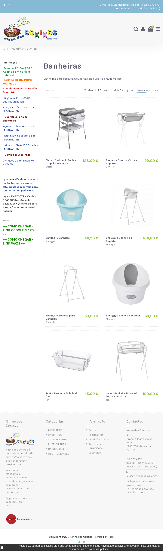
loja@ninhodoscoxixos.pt (123, 4)
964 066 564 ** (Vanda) (140, 463)
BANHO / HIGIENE (58, 449)
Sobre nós (94, 453)
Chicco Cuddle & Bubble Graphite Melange (61, 162)
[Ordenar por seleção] (141, 91)
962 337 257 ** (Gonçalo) (141, 467)
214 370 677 (152, 4)
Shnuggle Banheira (58, 238)
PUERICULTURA (57, 445)
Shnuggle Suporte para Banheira (60, 318)
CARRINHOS (55, 435)
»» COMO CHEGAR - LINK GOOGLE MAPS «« (18, 230)
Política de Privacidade (95, 446)
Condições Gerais (98, 440)
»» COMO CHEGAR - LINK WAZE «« (18, 241)
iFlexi (111, 537)
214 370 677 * (134, 460)
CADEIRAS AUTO (57, 440)
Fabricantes (95, 435)
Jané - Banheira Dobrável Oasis (61, 395)
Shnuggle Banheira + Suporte (119, 240)
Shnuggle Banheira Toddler (123, 316)
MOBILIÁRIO (55, 430)
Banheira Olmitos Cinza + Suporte (121, 162)
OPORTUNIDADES (58, 454)
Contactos (95, 430)
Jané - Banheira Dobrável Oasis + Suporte (121, 395)
